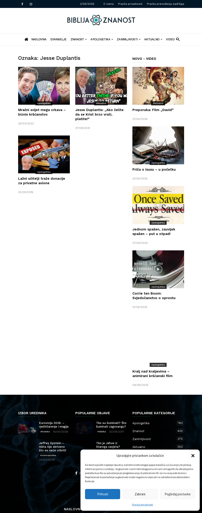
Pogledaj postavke (178, 494)
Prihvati (102, 494)
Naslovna (73, 495)
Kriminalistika (48, 441)
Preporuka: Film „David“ (153, 110)
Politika (101, 417)
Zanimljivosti (128, 39)
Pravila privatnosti (142, 504)
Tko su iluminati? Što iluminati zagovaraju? (111, 410)
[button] (193, 455)
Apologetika (101, 39)
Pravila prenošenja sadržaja (165, 3)
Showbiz (45, 417)
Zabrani (140, 494)
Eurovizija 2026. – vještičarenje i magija (53, 410)
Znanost (79, 39)
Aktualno (153, 39)
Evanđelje (58, 39)
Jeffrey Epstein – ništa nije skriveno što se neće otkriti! (52, 433)
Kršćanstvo (153, 440)
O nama (108, 3)
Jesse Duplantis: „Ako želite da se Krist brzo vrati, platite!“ (99, 114)
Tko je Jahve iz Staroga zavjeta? (108, 431)
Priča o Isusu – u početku (154, 169)
